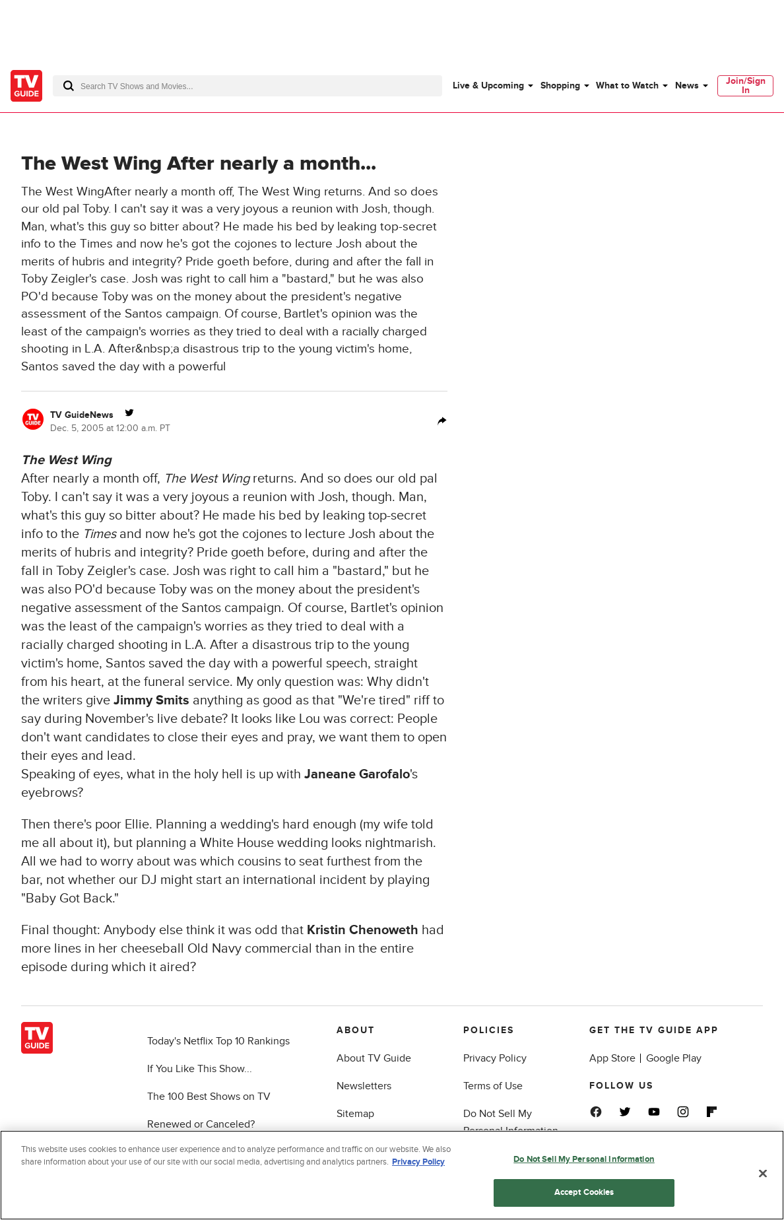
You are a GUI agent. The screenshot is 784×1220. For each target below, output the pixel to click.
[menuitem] (492, 85)
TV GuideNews (82, 415)
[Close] (762, 1173)
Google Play (674, 1058)
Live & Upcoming (488, 85)
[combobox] (247, 85)
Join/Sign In (746, 85)
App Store (612, 1058)
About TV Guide (374, 1058)
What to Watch (627, 85)
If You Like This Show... (199, 1068)
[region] (392, 1175)
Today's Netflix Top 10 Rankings (218, 1041)
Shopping (560, 85)
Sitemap (355, 1113)
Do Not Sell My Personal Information (584, 1159)
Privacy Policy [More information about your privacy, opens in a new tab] (418, 1162)
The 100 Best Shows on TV (209, 1096)
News (687, 85)
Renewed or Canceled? (201, 1124)
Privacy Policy (495, 1058)
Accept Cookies (584, 1192)
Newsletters (364, 1086)
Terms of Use (493, 1086)
